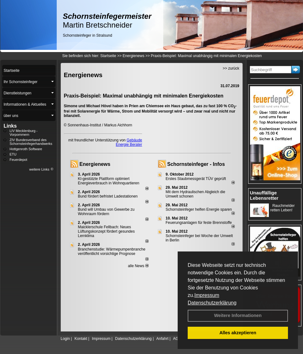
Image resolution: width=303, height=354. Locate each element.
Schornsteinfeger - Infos (196, 164)
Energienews (95, 164)
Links (10, 126)
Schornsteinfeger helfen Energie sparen (199, 209)
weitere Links (41, 169)
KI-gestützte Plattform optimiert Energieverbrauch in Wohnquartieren (108, 181)
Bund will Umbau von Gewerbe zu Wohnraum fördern (106, 211)
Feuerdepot (18, 159)
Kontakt (81, 338)
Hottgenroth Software (26, 149)
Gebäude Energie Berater (129, 142)
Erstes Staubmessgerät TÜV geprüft (196, 179)
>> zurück (231, 68)
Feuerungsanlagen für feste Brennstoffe (199, 222)
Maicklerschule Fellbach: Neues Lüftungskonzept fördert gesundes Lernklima (106, 231)
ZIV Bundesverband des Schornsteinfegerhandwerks (31, 141)
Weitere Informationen (238, 315)
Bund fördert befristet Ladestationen (108, 196)
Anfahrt (162, 338)
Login (65, 338)
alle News (138, 266)
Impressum (206, 295)
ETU (13, 154)
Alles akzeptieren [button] (237, 332)
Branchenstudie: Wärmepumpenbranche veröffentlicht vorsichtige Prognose (111, 251)
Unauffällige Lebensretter (264, 195)
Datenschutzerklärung (212, 302)
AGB (177, 338)
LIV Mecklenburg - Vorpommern (24, 132)
